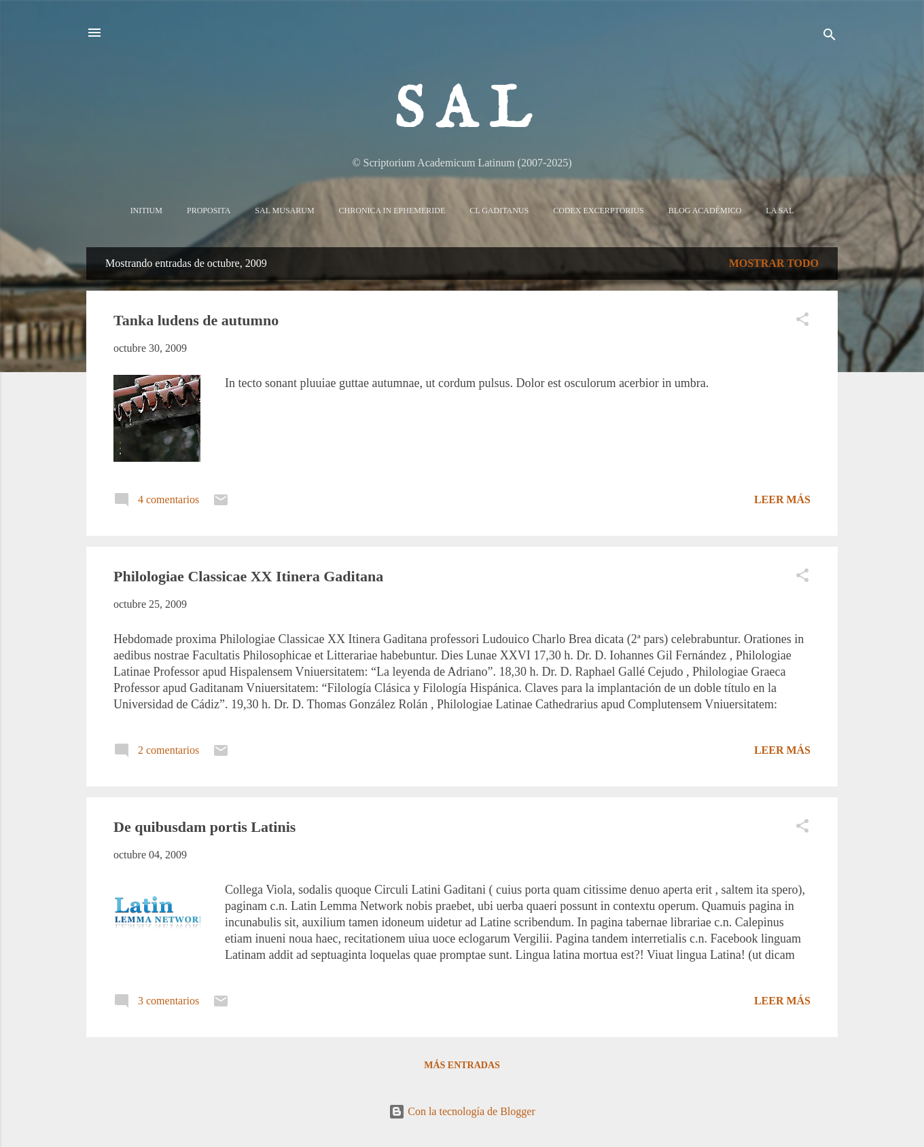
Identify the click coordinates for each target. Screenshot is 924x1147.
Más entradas (462, 1065)
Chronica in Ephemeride (392, 210)
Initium (146, 210)
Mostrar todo (774, 263)
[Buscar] (829, 37)
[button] (802, 321)
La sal (780, 210)
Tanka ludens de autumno (196, 320)
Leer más (782, 499)
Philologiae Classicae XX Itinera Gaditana (248, 576)
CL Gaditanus (499, 210)
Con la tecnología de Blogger (462, 1111)
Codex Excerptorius (598, 210)
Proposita (208, 210)
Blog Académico (705, 210)
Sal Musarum (284, 210)
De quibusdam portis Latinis (204, 826)
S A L (462, 111)
